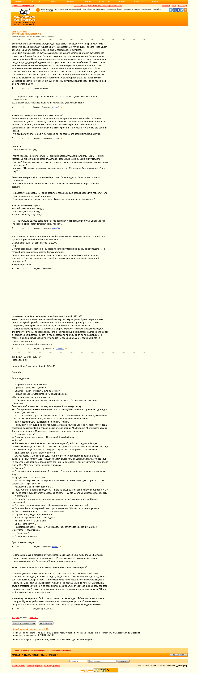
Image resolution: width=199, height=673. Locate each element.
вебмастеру (48, 666)
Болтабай (56, 228)
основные (25, 650)
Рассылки (92, 6)
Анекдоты (19, 2)
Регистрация (182, 6)
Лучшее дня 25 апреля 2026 (23, 6)
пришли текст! (178, 655)
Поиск (155, 2)
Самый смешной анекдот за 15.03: (31, 629)
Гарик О (55, 547)
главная (16, 655)
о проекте (39, 666)
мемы (36, 655)
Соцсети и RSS (103, 6)
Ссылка (36, 88)
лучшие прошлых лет (50, 650)
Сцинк (57, 138)
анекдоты (27, 655)
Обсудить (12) (38, 349)
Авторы (121, 2)
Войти (173, 6)
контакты (30, 666)
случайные (65, 650)
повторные (35, 650)
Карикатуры (104, 2)
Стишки (87, 2)
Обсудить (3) (38, 138)
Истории (36, 2)
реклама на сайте (18, 666)
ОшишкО (55, 107)
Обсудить (36, 107)
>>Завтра (34, 618)
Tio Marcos (60, 349)
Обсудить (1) (38, 609)
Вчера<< (15, 618)
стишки (52, 655)
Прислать (138, 2)
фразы (44, 655)
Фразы (70, 2)
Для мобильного (80, 6)
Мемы (53, 2)
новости (57, 666)
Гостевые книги (116, 6)
